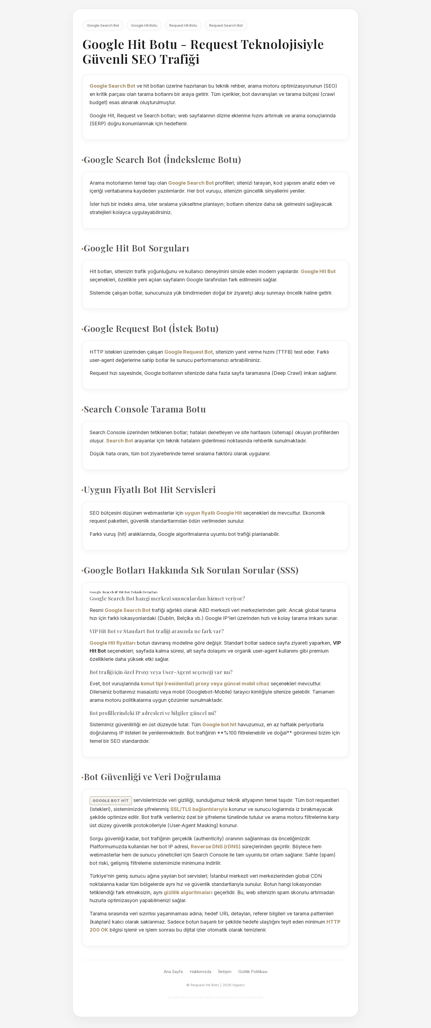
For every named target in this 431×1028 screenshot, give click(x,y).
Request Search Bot (226, 25)
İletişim (224, 971)
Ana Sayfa (173, 971)
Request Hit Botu (183, 25)
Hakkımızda (200, 971)
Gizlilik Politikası (252, 971)
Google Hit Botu (144, 25)
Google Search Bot (103, 25)
